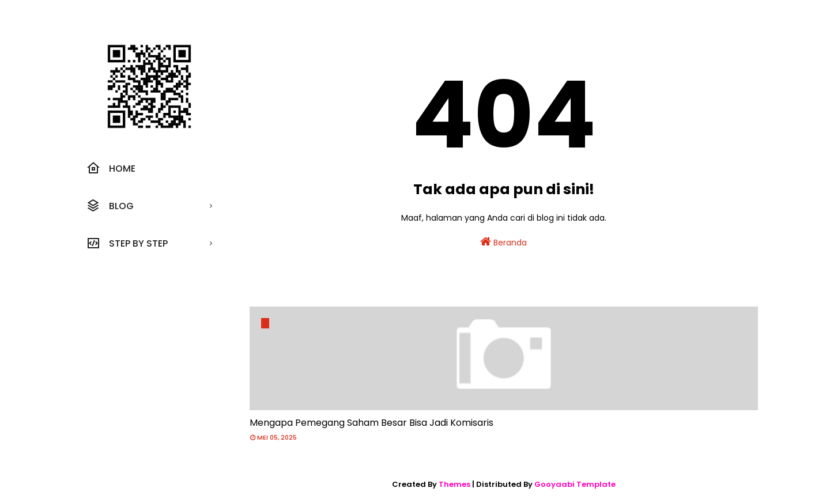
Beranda (503, 242)
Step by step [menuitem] (127, 243)
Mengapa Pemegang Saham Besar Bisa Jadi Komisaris (371, 422)
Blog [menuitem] (110, 206)
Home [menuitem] (110, 168)
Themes (454, 484)
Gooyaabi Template (575, 484)
